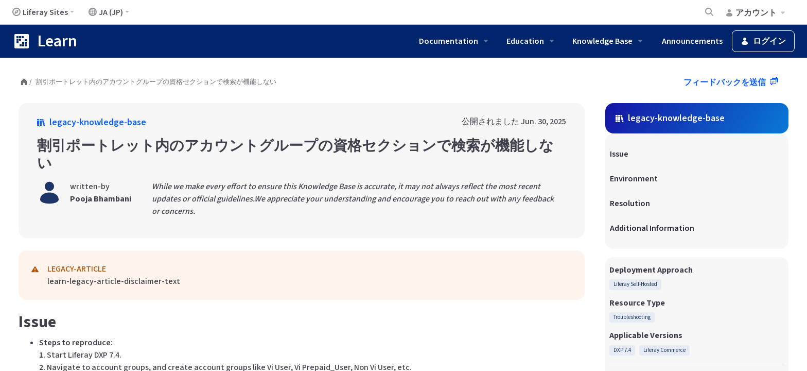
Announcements (692, 41)
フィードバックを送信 (725, 82)
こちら (391, 324)
